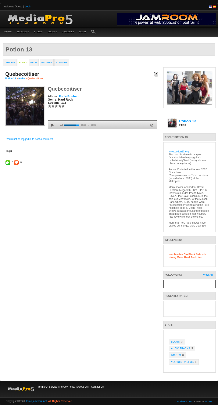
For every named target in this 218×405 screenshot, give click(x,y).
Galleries (68, 31)
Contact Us (97, 386)
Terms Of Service (47, 386)
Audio (21, 78)
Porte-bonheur (69, 96)
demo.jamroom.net (36, 401)
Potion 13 (10, 78)
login (82, 31)
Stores (38, 31)
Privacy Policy (67, 386)
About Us (82, 386)
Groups (52, 31)
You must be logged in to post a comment (29, 139)
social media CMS (184, 401)
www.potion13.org (179, 151)
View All (208, 274)
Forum (8, 31)
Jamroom (208, 401)
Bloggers (23, 31)
